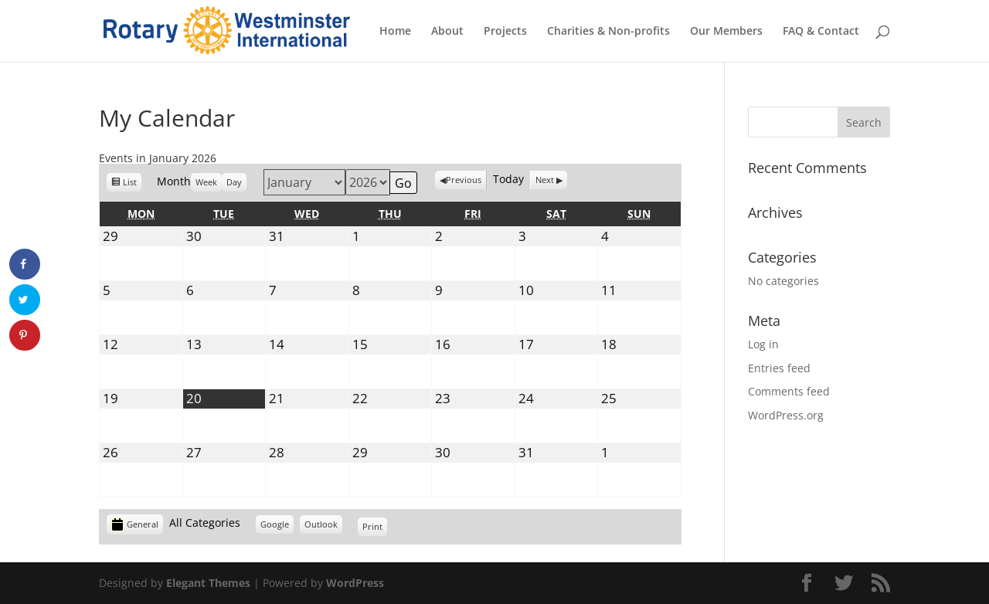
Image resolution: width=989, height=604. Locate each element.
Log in (763, 344)
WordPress (355, 582)
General (134, 524)
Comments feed (789, 391)
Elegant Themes (208, 582)
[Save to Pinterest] (24, 335)
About (447, 31)
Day (234, 182)
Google (277, 526)
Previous (463, 179)
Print (374, 526)
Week (206, 182)
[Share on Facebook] (24, 264)
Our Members (726, 31)
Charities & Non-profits (608, 31)
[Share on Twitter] (24, 299)
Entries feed (779, 368)
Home (395, 31)
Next (544, 179)
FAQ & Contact (821, 31)
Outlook (323, 526)
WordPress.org (786, 415)
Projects (505, 31)
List (132, 184)
